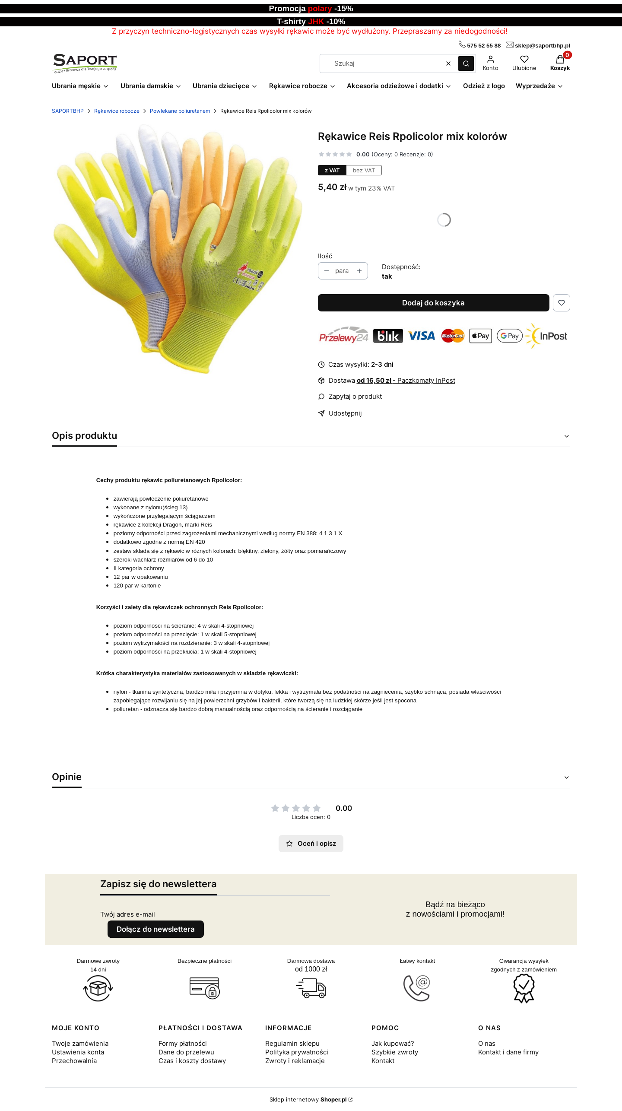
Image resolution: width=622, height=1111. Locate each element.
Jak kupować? (392, 1043)
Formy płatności (183, 1043)
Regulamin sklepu (292, 1043)
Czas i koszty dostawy (192, 1061)
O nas (486, 1043)
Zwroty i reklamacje (295, 1061)
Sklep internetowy (308, 1099)
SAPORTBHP (68, 111)
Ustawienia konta (78, 1052)
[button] (466, 63)
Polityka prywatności (296, 1052)
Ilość (325, 256)
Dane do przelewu (186, 1052)
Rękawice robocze (117, 111)
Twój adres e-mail (127, 914)
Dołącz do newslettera (156, 929)
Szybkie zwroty (394, 1052)
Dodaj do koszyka (433, 302)
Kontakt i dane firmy (508, 1052)
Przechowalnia (74, 1061)
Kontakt (382, 1061)
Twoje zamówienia (80, 1043)
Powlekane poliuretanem (180, 111)
